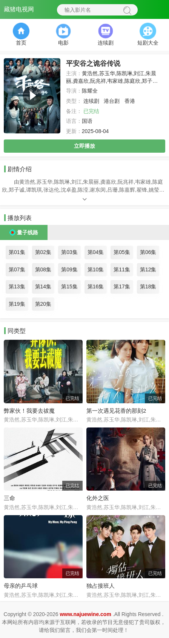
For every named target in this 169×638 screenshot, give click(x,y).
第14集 (43, 286)
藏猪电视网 (19, 9)
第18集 (148, 286)
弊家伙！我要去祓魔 (29, 410)
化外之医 (97, 498)
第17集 (122, 286)
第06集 (148, 252)
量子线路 (27, 232)
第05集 (122, 252)
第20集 (43, 304)
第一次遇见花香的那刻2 (116, 410)
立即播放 (84, 146)
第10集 (96, 269)
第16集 (96, 286)
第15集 (69, 286)
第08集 (43, 269)
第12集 (148, 269)
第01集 (17, 252)
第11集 (122, 269)
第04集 (96, 252)
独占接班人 (100, 585)
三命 (9, 498)
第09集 (69, 269)
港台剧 (112, 101)
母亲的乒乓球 (21, 585)
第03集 (69, 252)
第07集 (17, 269)
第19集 (17, 304)
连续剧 (91, 101)
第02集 (43, 252)
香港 (129, 101)
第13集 (17, 286)
